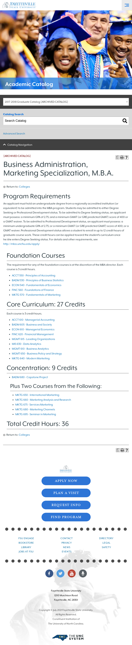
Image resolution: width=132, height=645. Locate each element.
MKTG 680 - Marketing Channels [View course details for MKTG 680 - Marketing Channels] (35, 409)
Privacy (67, 542)
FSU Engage (26, 538)
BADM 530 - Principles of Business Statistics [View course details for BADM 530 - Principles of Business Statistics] (38, 280)
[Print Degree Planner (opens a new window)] (117, 157)
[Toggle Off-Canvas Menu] (127, 5)
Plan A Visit (66, 492)
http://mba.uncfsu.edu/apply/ (21, 244)
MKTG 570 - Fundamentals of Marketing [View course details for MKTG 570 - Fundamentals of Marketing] (36, 294)
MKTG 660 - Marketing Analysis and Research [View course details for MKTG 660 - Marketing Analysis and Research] (43, 399)
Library (26, 547)
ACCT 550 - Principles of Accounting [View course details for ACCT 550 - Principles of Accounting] (33, 275)
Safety (106, 547)
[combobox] (66, 102)
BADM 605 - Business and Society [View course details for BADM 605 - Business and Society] (32, 324)
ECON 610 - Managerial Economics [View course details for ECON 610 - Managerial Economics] (33, 329)
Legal (106, 542)
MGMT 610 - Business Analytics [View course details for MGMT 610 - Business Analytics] (30, 348)
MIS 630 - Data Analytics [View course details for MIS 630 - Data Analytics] (26, 344)
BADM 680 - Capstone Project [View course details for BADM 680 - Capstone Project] (30, 377)
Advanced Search (14, 133)
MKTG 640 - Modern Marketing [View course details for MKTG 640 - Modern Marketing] (31, 358)
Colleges (24, 186)
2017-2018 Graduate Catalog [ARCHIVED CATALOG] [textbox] (36, 101)
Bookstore (26, 542)
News (66, 547)
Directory (106, 538)
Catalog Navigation (19, 144)
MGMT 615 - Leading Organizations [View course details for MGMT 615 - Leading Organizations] (33, 339)
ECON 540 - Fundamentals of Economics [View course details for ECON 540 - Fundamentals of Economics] (36, 285)
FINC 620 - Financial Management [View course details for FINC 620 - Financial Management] (33, 334)
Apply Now (66, 480)
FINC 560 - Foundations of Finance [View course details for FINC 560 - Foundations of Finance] (33, 290)
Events (67, 551)
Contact (66, 538)
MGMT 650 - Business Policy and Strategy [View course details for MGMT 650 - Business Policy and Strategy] (37, 353)
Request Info (66, 504)
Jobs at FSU (26, 551)
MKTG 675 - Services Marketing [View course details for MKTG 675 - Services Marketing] (34, 404)
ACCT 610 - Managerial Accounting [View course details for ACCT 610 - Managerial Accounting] (33, 319)
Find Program (66, 516)
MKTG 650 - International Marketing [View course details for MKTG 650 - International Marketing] (37, 395)
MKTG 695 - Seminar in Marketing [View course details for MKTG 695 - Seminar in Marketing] (35, 414)
